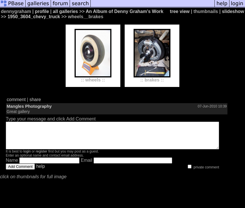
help (40, 171)
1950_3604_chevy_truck (33, 16)
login (27, 157)
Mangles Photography (29, 106)
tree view (179, 11)
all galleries (65, 11)
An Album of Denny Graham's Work (125, 11)
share (35, 99)
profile (42, 11)
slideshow (233, 11)
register (41, 157)
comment (16, 99)
